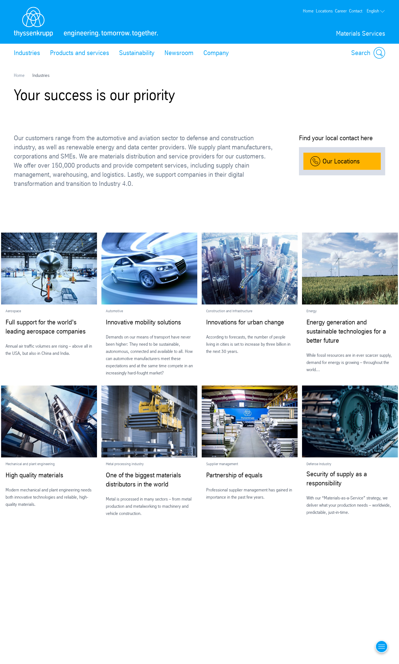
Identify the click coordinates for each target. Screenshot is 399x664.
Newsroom (178, 53)
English (376, 11)
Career (341, 11)
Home (308, 11)
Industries (27, 53)
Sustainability (136, 53)
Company (216, 53)
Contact (355, 11)
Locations (324, 11)
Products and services (79, 53)
